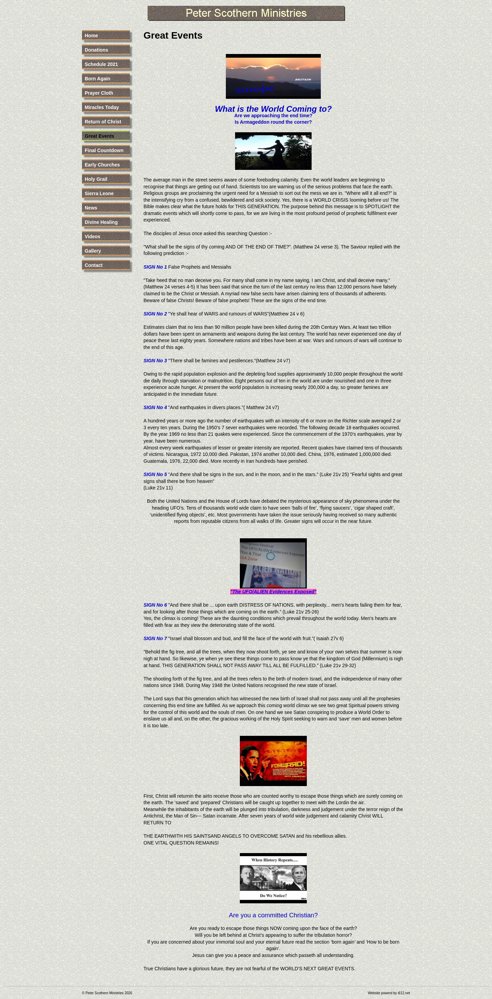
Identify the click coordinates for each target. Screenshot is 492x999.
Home (91, 35)
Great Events (99, 136)
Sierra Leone (99, 193)
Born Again (97, 78)
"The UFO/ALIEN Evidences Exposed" (273, 591)
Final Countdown (104, 150)
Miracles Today (102, 107)
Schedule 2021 (101, 64)
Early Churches (102, 164)
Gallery (93, 251)
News (91, 208)
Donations (96, 50)
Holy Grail (96, 179)
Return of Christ (103, 121)
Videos (92, 236)
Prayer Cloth (99, 93)
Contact (93, 265)
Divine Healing (101, 222)
